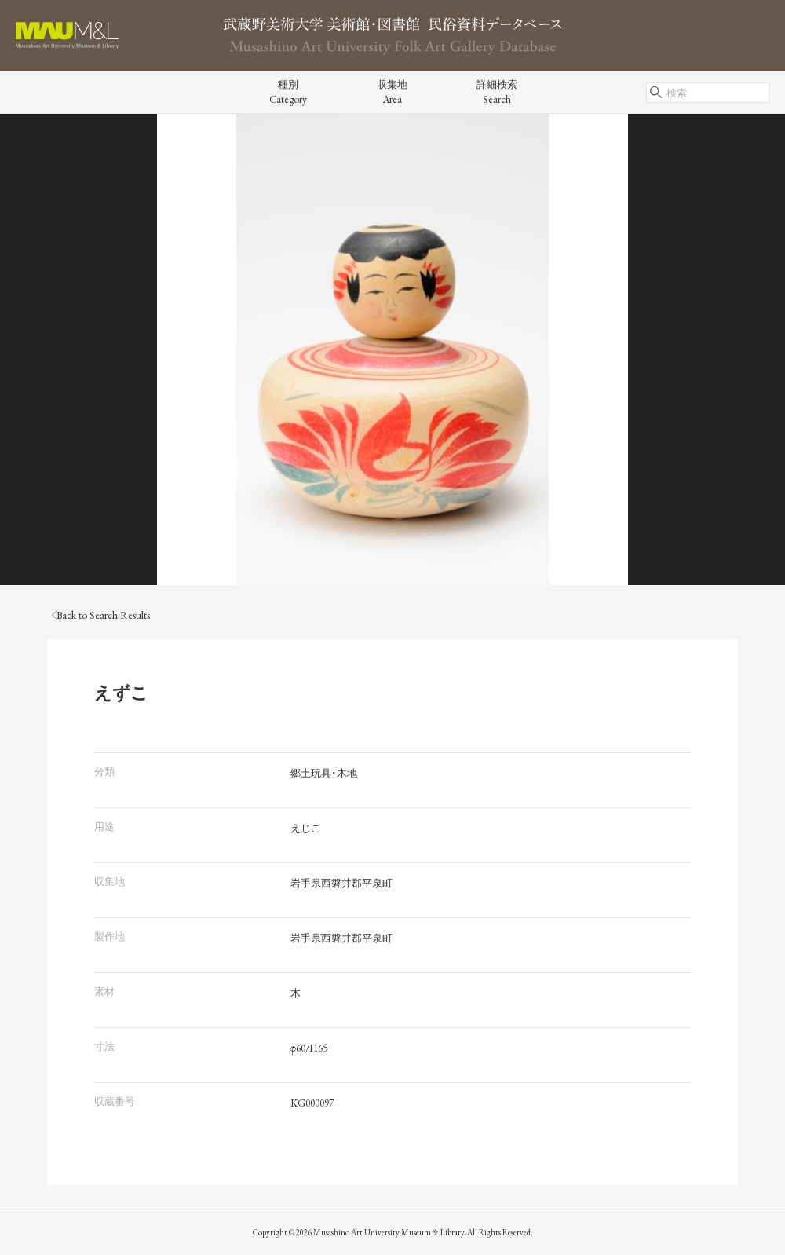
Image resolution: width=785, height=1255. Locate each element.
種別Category (288, 92)
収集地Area (392, 92)
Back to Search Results (101, 615)
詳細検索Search (496, 92)
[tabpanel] (392, 349)
